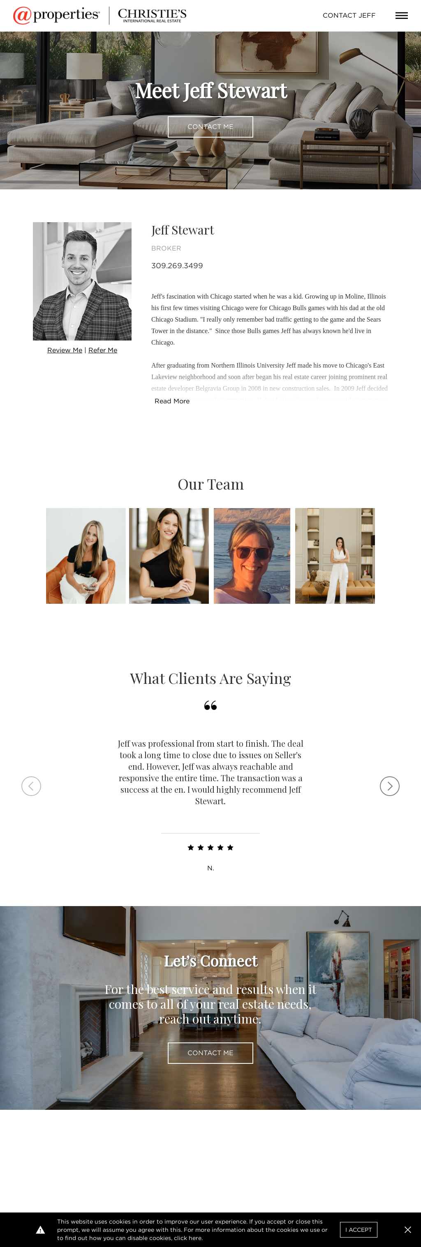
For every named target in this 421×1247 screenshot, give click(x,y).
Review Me (64, 350)
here (195, 1238)
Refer (102, 350)
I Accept (358, 1229)
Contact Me (210, 127)
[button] (408, 1229)
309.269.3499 (177, 265)
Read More (172, 401)
